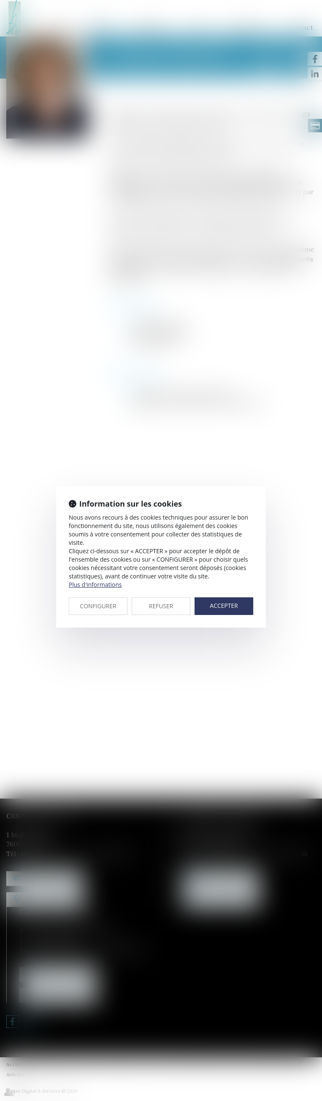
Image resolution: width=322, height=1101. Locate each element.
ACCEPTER (224, 606)
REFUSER (161, 606)
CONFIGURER (98, 606)
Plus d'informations (95, 585)
